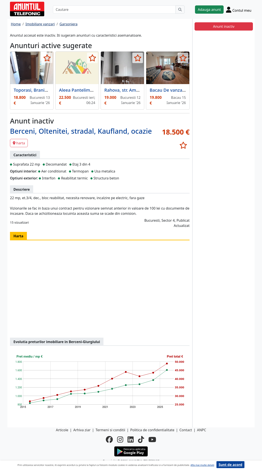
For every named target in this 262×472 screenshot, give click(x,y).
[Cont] (239, 9)
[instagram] (120, 439)
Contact (185, 430)
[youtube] (152, 439)
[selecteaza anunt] (47, 58)
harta (19, 143)
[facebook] (109, 439)
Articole (62, 430)
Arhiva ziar (81, 430)
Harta (18, 236)
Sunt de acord (230, 464)
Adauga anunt (209, 9)
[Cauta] (180, 9)
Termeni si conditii (110, 430)
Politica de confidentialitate (152, 430)
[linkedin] (131, 439)
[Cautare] (114, 9)
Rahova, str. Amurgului (127, 90)
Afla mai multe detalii (202, 465)
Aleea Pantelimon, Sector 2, (87, 90)
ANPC (201, 430)
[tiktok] (141, 439)
